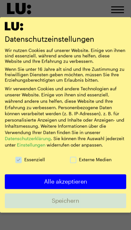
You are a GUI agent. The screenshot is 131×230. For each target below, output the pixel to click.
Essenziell (30, 154)
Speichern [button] (65, 196)
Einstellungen (31, 140)
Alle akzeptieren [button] (65, 176)
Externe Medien (91, 154)
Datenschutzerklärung (28, 134)
